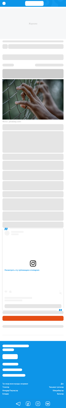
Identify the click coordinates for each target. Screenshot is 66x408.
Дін (62, 384)
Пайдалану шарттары (13, 375)
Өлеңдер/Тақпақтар (10, 391)
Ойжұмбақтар (58, 391)
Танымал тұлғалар (56, 387)
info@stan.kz (8, 349)
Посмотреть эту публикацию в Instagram (22, 270)
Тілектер (5, 387)
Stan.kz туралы (10, 364)
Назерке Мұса (8, 326)
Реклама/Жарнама (12, 370)
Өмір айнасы (9, 318)
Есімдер (5, 394)
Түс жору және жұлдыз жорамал (15, 384)
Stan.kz (58, 73)
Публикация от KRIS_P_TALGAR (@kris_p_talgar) (33, 306)
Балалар (60, 394)
